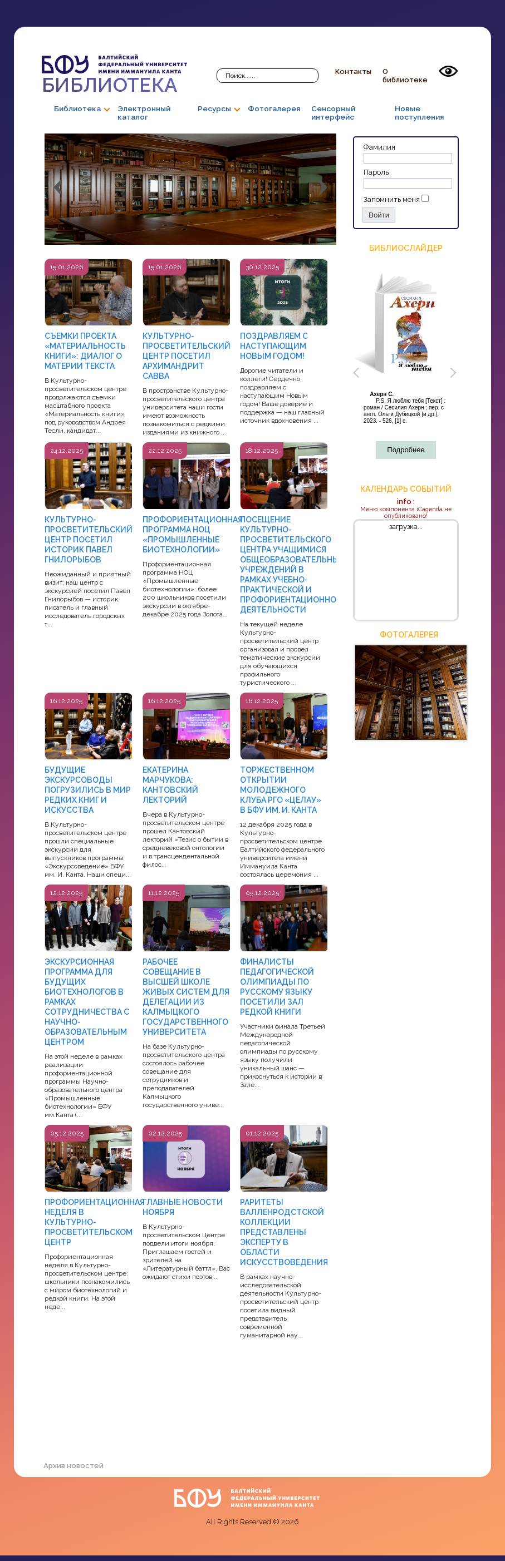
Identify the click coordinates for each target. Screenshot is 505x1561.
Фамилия (379, 147)
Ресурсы (214, 109)
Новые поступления (419, 113)
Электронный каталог (143, 113)
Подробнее (405, 450)
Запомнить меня (392, 199)
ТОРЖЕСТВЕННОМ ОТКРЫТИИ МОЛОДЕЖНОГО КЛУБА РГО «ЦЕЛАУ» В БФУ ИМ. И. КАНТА (280, 789)
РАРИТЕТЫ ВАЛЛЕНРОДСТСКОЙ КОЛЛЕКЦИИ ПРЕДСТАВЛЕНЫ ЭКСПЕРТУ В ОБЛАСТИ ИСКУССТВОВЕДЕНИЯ (284, 1232)
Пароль (376, 172)
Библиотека (114, 75)
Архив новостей (73, 1465)
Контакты (353, 71)
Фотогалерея (274, 109)
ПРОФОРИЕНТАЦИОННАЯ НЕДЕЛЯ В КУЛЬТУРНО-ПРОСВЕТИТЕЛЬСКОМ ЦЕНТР (95, 1222)
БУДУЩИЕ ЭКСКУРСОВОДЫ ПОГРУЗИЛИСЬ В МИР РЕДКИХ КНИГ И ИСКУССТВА (88, 789)
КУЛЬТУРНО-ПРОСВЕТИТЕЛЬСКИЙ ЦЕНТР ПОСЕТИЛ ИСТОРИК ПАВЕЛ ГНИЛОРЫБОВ (89, 539)
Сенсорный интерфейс (333, 113)
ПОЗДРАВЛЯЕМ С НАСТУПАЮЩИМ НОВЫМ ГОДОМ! (274, 346)
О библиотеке (405, 75)
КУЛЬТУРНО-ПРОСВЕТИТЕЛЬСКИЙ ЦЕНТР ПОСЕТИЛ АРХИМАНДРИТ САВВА (187, 356)
